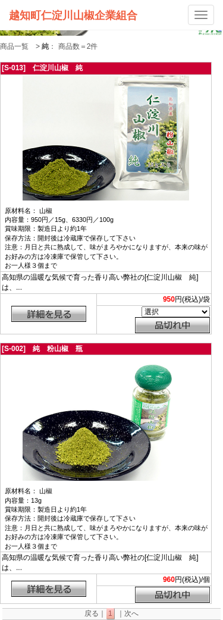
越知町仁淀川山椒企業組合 (73, 15)
